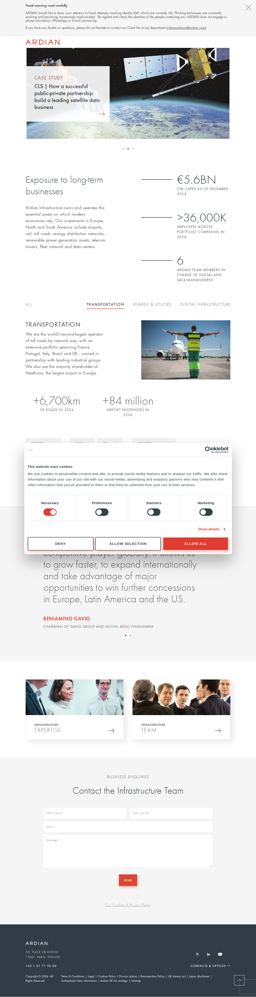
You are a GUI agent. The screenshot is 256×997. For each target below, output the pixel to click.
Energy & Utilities (152, 304)
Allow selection (128, 544)
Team (149, 732)
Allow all (195, 544)
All (29, 304)
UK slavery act (177, 976)
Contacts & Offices (208, 965)
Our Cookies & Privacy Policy (128, 904)
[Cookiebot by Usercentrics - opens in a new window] (208, 449)
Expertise (47, 732)
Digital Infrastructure (205, 304)
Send (128, 880)
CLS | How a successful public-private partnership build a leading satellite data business (67, 101)
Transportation (105, 304)
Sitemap (136, 981)
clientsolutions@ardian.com (186, 27)
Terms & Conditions (72, 976)
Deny (60, 544)
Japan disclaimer (199, 976)
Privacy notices (128, 976)
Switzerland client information (79, 981)
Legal (91, 976)
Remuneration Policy (153, 976)
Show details (209, 529)
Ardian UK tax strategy (114, 981)
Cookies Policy (107, 976)
